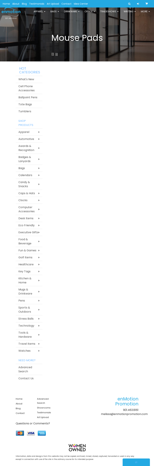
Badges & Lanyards (24, 159)
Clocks (22, 200)
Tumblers (24, 111)
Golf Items (25, 257)
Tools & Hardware (25, 335)
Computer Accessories (26, 209)
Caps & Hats (26, 193)
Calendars (25, 175)
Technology (26, 326)
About (15, 3)
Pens (21, 301)
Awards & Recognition (26, 148)
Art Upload (53, 3)
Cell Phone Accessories (26, 88)
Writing (130, 13)
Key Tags (24, 271)
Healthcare (26, 264)
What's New (26, 79)
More (145, 13)
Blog (24, 3)
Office (90, 13)
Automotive (26, 139)
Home (6, 3)
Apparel (39, 13)
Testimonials (36, 3)
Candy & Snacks (24, 184)
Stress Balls (26, 319)
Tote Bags (25, 104)
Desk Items (25, 218)
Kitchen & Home (24, 280)
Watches (24, 351)
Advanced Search (25, 369)
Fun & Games (27, 250)
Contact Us (26, 378)
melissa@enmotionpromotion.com (124, 414)
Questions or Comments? (33, 423)
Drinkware (71, 13)
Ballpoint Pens (27, 97)
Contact (66, 3)
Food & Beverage (24, 241)
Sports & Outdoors (24, 310)
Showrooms (43, 407)
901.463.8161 (130, 410)
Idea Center (81, 3)
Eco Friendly (26, 225)
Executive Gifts (28, 232)
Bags (54, 13)
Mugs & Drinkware (25, 292)
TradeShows (109, 13)
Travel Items (26, 344)
